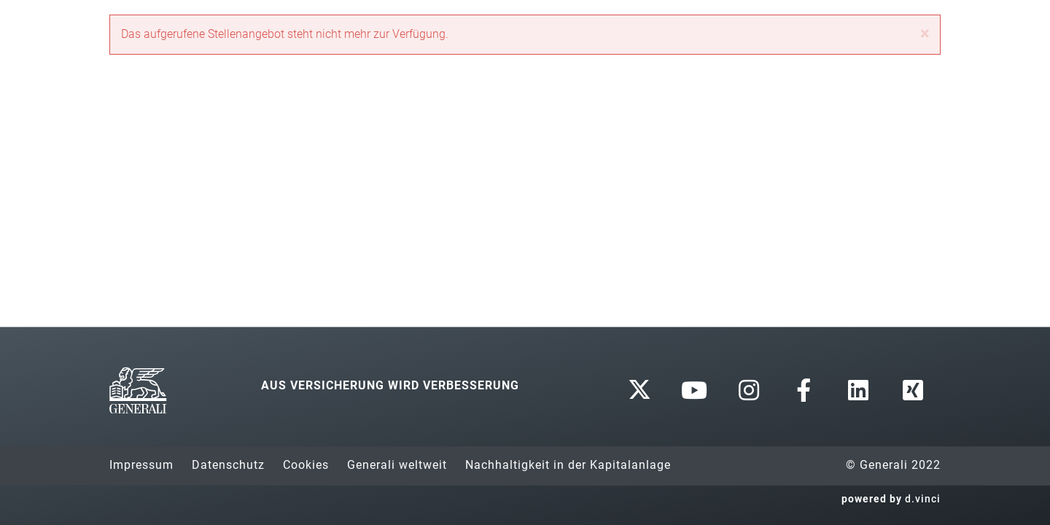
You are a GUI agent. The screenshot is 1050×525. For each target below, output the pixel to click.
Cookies (306, 465)
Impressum (141, 465)
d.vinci (923, 499)
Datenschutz (228, 465)
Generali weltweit (397, 465)
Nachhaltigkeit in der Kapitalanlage (568, 465)
